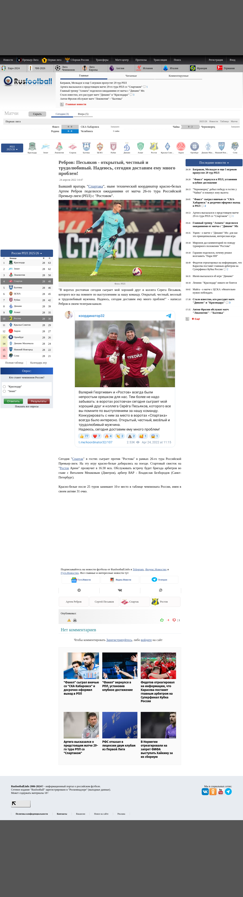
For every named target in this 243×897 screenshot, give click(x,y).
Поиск (177, 59)
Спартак (77, 459)
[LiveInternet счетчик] (20, 806)
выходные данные (99, 789)
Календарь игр (38, 362)
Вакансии (80, 814)
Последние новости (214, 162)
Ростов (64, 468)
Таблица (224, 121)
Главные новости (76, 104)
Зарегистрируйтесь (119, 640)
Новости (213, 121)
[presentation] (33, 113)
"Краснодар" (14, 386)
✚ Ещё (195, 318)
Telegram (138, 569)
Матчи (234, 121)
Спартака (95, 186)
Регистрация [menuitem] (216, 59)
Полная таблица (14, 362)
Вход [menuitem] (232, 59)
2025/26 (203, 121)
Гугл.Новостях (70, 573)
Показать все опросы (27, 406)
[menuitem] (78, 59)
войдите (146, 640)
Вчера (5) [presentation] (83, 114)
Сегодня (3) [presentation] (62, 114)
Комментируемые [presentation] (179, 75)
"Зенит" (11, 391)
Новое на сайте (101, 814)
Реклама (121, 814)
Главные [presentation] (84, 75)
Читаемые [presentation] (131, 75)
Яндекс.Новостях (156, 569)
